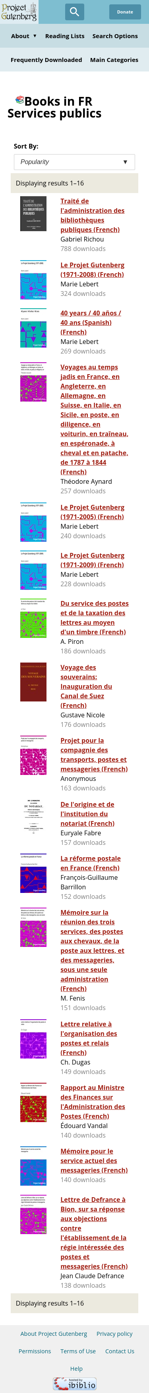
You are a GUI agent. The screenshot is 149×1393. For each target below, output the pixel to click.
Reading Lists (65, 36)
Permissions (35, 1351)
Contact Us (119, 1351)
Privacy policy (115, 1333)
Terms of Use (78, 1351)
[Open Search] (74, 12)
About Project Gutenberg (53, 1333)
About (24, 36)
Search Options (115, 36)
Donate (125, 12)
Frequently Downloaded (46, 60)
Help (76, 1368)
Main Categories (114, 60)
